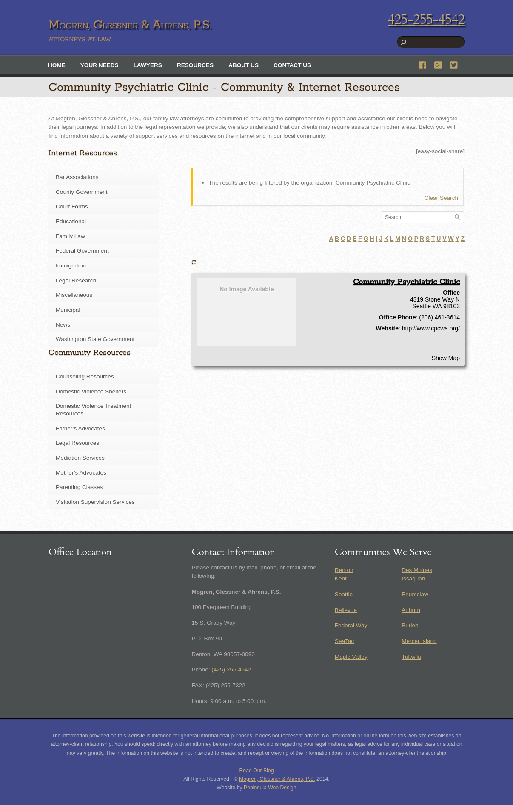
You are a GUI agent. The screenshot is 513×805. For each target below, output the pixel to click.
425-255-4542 (426, 19)
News (63, 324)
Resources (195, 65)
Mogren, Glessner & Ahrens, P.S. (277, 779)
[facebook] (423, 64)
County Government (82, 192)
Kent (341, 578)
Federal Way (351, 625)
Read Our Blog (256, 771)
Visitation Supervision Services (95, 502)
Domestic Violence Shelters (91, 391)
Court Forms (72, 206)
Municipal (68, 310)
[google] (439, 64)
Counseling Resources (85, 376)
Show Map (446, 358)
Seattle (344, 594)
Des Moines (417, 570)
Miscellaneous (74, 295)
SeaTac (344, 641)
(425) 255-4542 (231, 669)
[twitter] (454, 64)
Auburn (411, 610)
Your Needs (99, 65)
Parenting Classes (79, 487)
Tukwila (411, 657)
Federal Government (82, 250)
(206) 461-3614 (439, 317)
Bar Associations (77, 177)
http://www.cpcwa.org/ (431, 328)
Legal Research (76, 280)
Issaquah (413, 578)
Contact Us (292, 65)
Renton (344, 570)
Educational (71, 221)
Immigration (71, 265)
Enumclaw (415, 594)
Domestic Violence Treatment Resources (93, 410)
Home (57, 65)
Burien (410, 625)
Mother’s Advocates (81, 472)
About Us (243, 65)
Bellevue (346, 610)
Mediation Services (80, 458)
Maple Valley (351, 657)
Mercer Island (419, 641)
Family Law (70, 236)
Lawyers (148, 65)
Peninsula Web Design (270, 788)
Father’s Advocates (80, 428)
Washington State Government (95, 339)
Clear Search (441, 198)
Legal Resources (77, 443)
